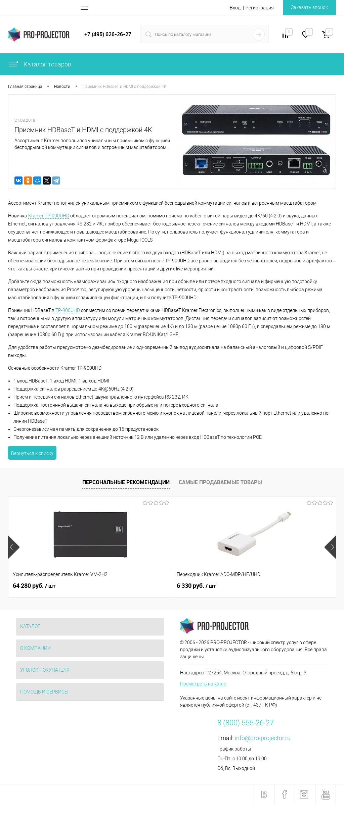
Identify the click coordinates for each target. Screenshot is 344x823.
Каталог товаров (39, 64)
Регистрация (260, 7)
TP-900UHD (67, 310)
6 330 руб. (141, 585)
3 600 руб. (251, 585)
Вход (235, 7)
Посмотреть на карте (203, 683)
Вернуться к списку (32, 453)
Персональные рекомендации (126, 482)
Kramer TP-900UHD (48, 215)
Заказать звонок (309, 7)
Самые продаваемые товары (220, 482)
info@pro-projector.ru (263, 737)
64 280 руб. (34, 585)
